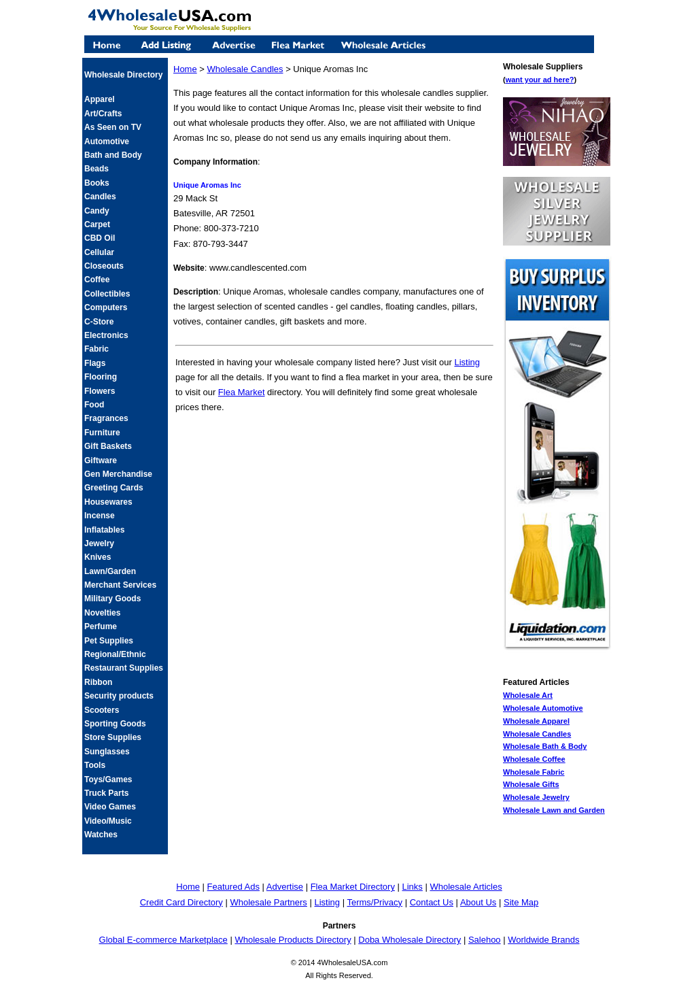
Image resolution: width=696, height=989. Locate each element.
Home (185, 69)
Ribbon (98, 682)
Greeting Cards (113, 487)
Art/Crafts (103, 113)
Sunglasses (107, 751)
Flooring (100, 377)
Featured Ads (233, 887)
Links (412, 887)
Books (96, 183)
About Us (478, 902)
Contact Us (431, 902)
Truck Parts (106, 793)
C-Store (99, 321)
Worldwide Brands (543, 940)
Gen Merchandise (118, 474)
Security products (119, 696)
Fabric (96, 349)
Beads (96, 168)
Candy (96, 211)
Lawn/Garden (110, 571)
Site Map (521, 902)
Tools (94, 765)
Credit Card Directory (181, 902)
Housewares (108, 502)
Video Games (110, 806)
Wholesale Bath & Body (545, 746)
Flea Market (241, 392)
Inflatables (104, 530)
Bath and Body (113, 155)
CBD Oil (99, 238)
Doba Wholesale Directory (409, 940)
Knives (97, 557)
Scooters (101, 710)
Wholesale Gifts (531, 784)
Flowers (99, 391)
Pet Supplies (108, 641)
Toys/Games (108, 779)
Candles (100, 196)
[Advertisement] (334, 444)
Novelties (102, 613)
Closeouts (104, 266)
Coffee (96, 279)
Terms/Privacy (374, 902)
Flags (94, 363)
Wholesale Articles (466, 887)
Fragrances (106, 418)
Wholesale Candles (537, 734)
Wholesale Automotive (543, 708)
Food (94, 404)
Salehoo (484, 940)
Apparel (99, 99)
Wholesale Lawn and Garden (554, 810)
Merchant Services (120, 585)
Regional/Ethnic (115, 654)
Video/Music (108, 821)
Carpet (97, 224)
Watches (101, 834)
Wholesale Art (528, 695)
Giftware (100, 460)
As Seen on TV (112, 127)
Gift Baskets (108, 446)
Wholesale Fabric (533, 772)
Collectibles (107, 294)
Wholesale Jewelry (536, 797)
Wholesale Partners (268, 902)
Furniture (102, 432)
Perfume (100, 626)
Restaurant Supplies (123, 668)
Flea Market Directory (353, 887)
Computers (105, 307)
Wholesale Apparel (536, 721)
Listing (467, 362)
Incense (99, 515)
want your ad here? (540, 80)
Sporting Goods (115, 723)
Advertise (284, 887)
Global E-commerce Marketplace (163, 940)
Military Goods (112, 598)
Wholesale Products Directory (292, 940)
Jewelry (99, 543)
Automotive (106, 141)
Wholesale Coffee (534, 759)
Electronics (106, 335)
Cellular (99, 252)
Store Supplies (112, 737)
